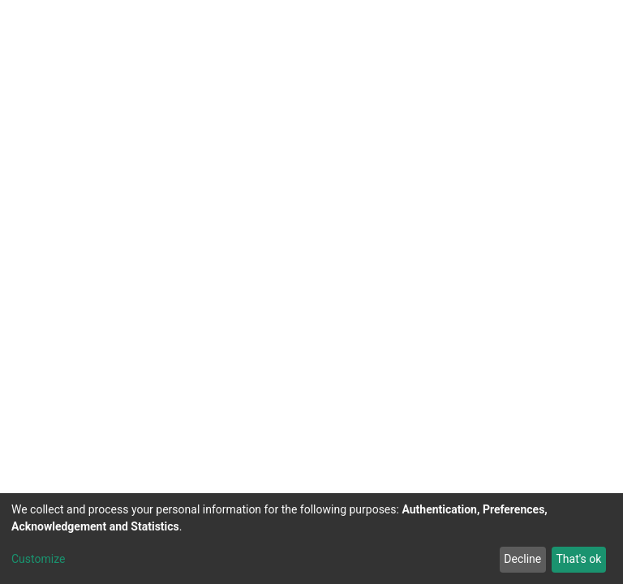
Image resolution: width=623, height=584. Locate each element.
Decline (522, 558)
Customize (38, 558)
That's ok (578, 558)
